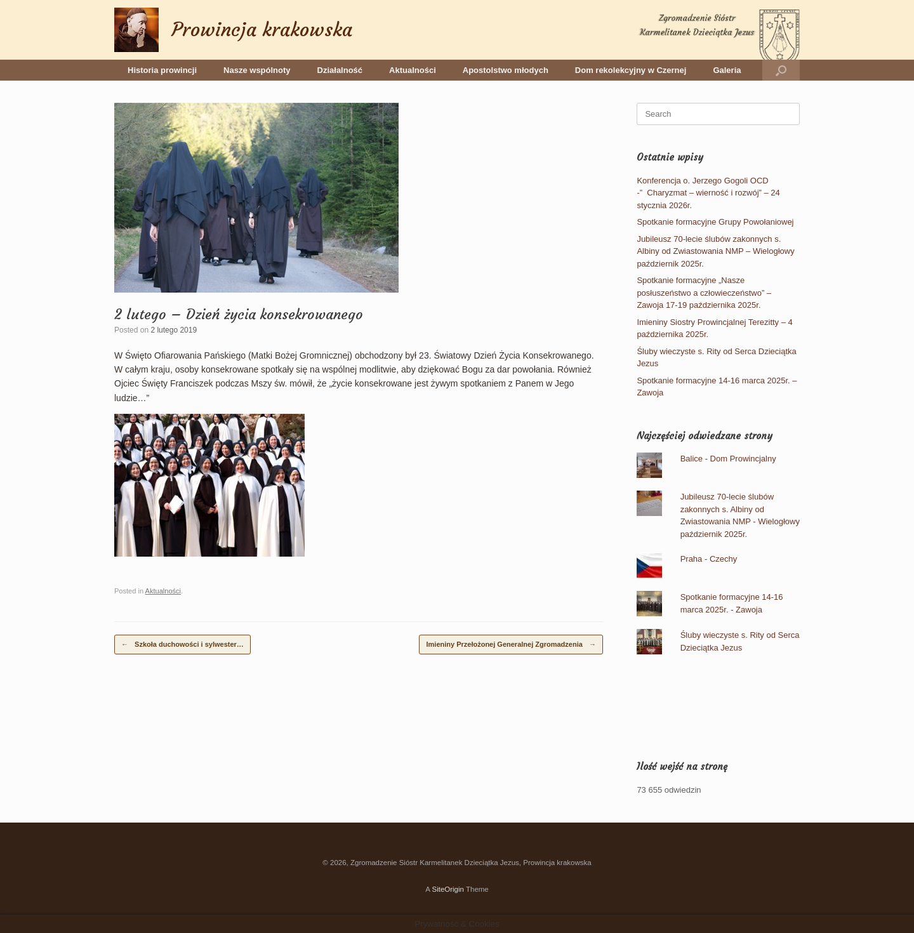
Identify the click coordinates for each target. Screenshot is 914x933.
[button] (781, 70)
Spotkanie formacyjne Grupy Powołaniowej (715, 222)
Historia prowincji (162, 70)
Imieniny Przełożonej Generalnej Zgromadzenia (510, 644)
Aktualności (412, 70)
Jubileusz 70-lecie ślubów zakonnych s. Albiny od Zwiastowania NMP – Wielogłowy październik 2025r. (715, 251)
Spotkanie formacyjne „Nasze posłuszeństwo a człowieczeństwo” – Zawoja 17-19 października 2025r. (704, 292)
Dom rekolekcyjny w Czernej (631, 70)
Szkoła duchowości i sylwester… (182, 644)
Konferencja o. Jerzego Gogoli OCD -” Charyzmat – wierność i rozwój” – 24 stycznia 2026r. (708, 193)
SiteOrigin (448, 889)
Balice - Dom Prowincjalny (728, 458)
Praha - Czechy (709, 559)
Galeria (727, 70)
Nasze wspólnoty (256, 70)
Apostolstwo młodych (505, 70)
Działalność (340, 70)
